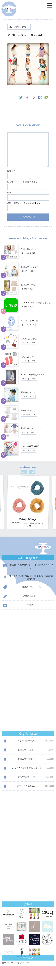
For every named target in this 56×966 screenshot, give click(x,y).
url (9, 192)
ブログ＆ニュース (21, 596)
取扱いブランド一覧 (21, 587)
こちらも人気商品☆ (28, 674)
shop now (28, 891)
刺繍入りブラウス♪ (28, 647)
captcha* (12, 203)
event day (11, 952)
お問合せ (18, 606)
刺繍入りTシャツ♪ (28, 638)
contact (28, 883)
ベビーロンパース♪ (28, 629)
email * (11, 181)
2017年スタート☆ (28, 665)
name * (11, 171)
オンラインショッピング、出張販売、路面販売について (27, 577)
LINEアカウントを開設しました (28, 656)
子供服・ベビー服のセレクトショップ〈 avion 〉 (27, 566)
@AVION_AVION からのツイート (16, 760)
